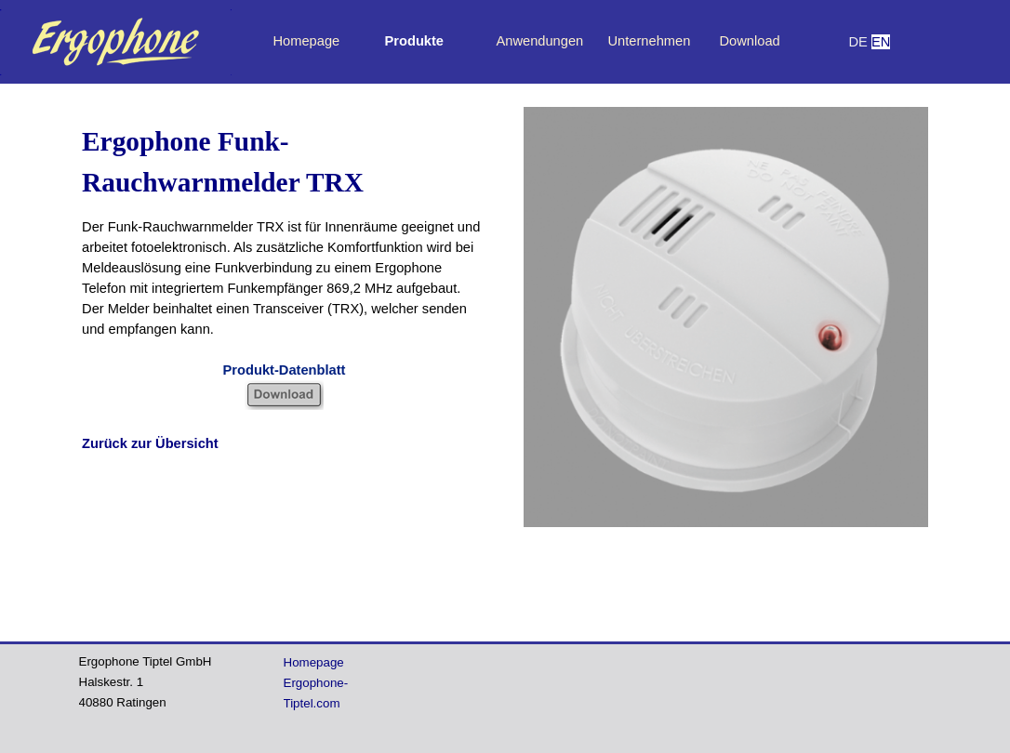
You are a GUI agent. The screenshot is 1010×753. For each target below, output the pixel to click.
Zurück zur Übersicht (150, 443)
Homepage (306, 40)
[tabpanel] (879, 42)
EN (880, 41)
